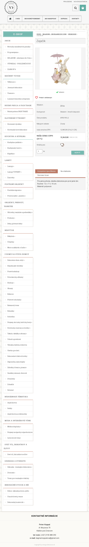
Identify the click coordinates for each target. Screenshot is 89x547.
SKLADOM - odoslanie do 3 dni (55, 34)
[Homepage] (11, 18)
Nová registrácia (80, 1)
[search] (75, 8)
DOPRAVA (64, 18)
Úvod (39, 34)
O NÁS (18, 18)
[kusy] (39, 151)
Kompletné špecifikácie (46, 171)
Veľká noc (72, 34)
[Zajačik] (60, 68)
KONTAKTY (75, 18)
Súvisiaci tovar (43, 175)
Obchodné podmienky (32, 18)
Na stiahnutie (66, 171)
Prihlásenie (67, 1)
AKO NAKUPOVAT (50, 18)
